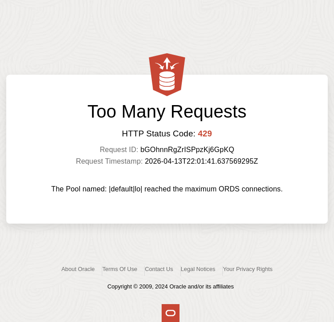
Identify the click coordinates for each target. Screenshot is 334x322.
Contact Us (159, 269)
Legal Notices (198, 269)
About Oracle (78, 269)
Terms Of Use (119, 269)
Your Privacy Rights (247, 269)
